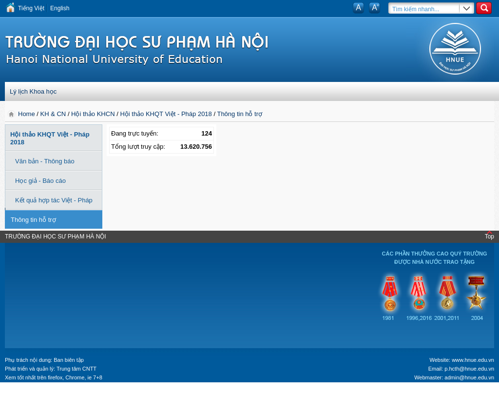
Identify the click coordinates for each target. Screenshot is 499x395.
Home (27, 114)
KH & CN (53, 114)
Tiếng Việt (31, 8)
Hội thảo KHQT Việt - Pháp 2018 (165, 114)
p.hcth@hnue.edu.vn (469, 369)
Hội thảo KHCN (93, 114)
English (59, 8)
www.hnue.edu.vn (473, 360)
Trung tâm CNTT (76, 369)
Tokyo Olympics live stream (35, 391)
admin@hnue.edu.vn (469, 377)
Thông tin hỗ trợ (239, 114)
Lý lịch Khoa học (33, 91)
